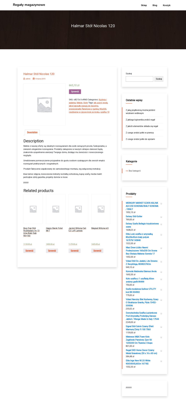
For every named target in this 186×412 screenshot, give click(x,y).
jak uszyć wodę (101, 101)
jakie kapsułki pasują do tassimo (83, 105)
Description (32, 131)
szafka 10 (104, 111)
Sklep (144, 5)
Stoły (85, 101)
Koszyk (167, 5)
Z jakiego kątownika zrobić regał (140, 118)
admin (26, 78)
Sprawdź (75, 90)
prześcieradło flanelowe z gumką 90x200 (87, 108)
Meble (79, 101)
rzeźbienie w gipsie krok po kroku (84, 111)
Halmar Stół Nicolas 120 (41, 73)
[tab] (32, 131)
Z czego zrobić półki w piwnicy (140, 131)
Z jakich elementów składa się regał (142, 125)
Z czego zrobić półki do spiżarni (140, 138)
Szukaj (129, 72)
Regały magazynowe (29, 4)
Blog (155, 5)
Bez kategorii (135, 170)
